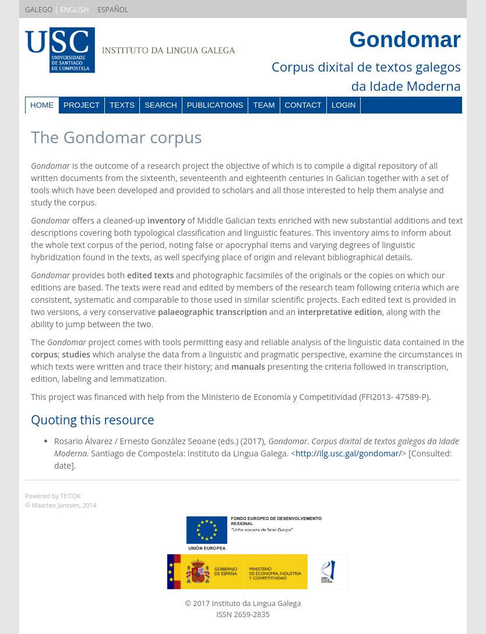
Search (161, 105)
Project (82, 105)
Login (343, 105)
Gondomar (405, 39)
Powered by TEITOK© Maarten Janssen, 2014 (61, 500)
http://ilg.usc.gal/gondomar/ (348, 453)
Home (42, 105)
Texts (122, 105)
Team (263, 105)
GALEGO (38, 10)
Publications (215, 105)
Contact (303, 105)
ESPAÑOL (113, 10)
